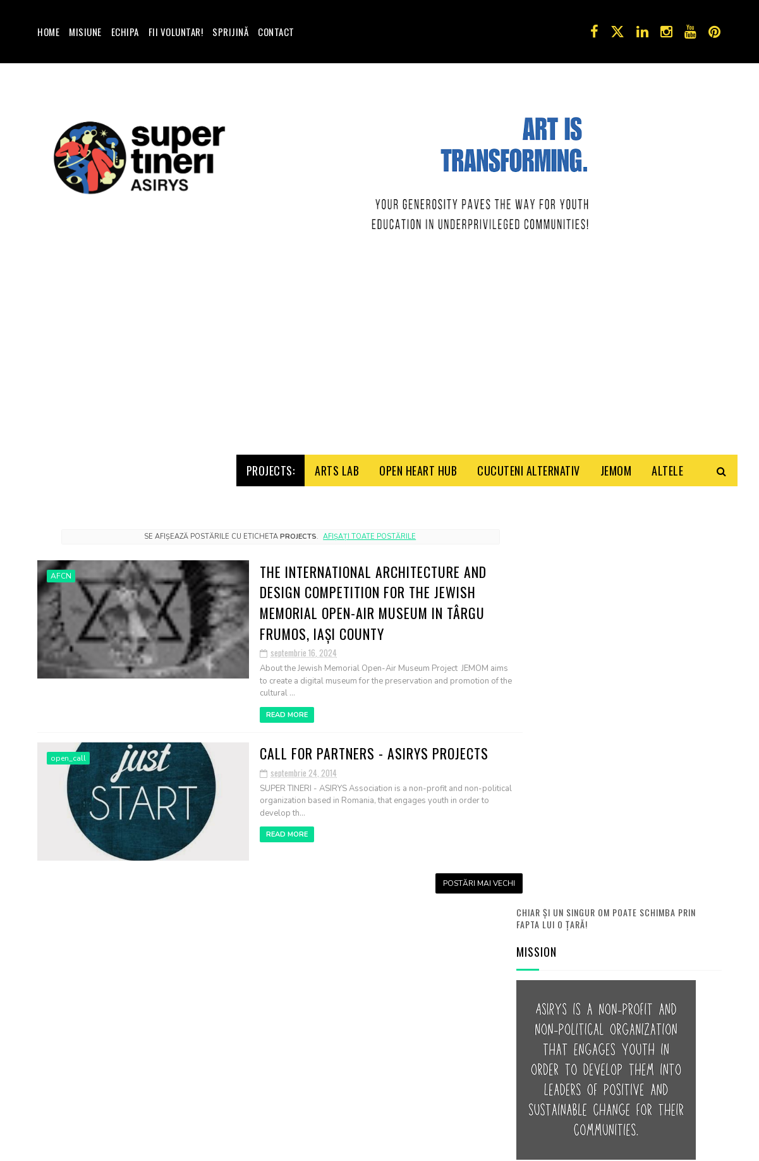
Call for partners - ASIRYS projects (335, 809)
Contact (276, 32)
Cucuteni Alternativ (528, 523)
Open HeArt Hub (418, 523)
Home (48, 32)
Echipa (125, 32)
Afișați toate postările (354, 593)
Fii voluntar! (176, 32)
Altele (667, 523)
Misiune (85, 32)
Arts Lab (337, 523)
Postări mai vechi (450, 939)
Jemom (616, 523)
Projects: (270, 523)
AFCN (61, 633)
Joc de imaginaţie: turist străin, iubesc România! (646, 957)
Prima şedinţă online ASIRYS (652, 892)
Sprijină (230, 32)
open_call (68, 815)
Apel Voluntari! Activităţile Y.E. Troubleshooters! (653, 1014)
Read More (248, 772)
